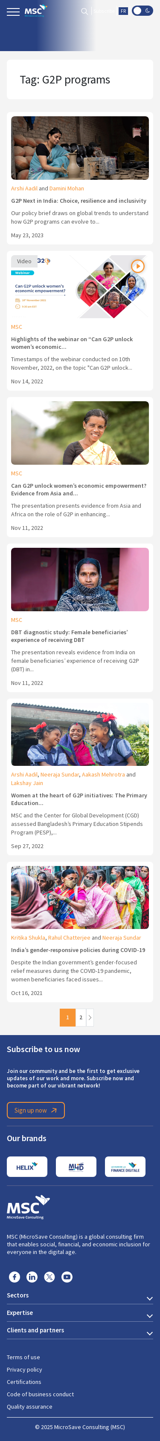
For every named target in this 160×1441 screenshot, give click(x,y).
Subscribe (104, 11)
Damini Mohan (66, 188)
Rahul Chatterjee (69, 937)
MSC (16, 327)
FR (123, 11)
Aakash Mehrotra (103, 774)
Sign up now (37, 1110)
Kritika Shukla (28, 937)
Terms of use (23, 1357)
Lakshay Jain (27, 783)
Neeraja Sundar (60, 774)
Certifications (24, 1382)
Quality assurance (29, 1406)
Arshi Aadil (24, 188)
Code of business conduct (40, 1394)
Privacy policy (24, 1369)
